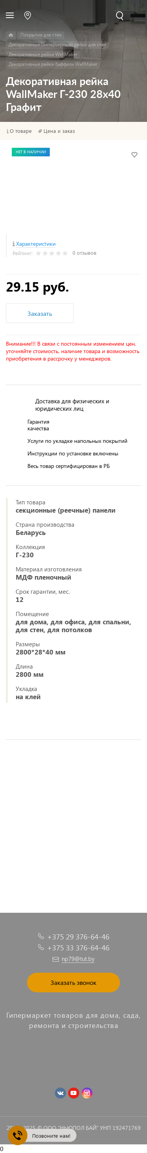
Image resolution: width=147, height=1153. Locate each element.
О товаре (21, 131)
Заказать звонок (73, 982)
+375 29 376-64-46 (78, 936)
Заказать (39, 313)
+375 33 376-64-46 (78, 947)
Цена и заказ (59, 131)
